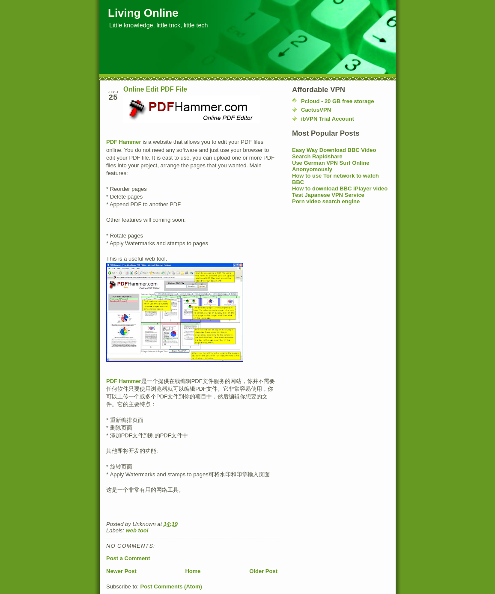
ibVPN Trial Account (327, 119)
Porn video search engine (326, 201)
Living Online (143, 12)
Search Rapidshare (317, 156)
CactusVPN (316, 110)
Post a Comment (128, 558)
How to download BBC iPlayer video (340, 188)
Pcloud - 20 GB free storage (337, 101)
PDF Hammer (123, 142)
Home (192, 571)
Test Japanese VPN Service (328, 195)
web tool (137, 530)
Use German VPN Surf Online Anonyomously (331, 166)
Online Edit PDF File (155, 89)
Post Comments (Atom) (171, 586)
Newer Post (121, 571)
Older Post (263, 571)
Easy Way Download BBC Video (334, 150)
